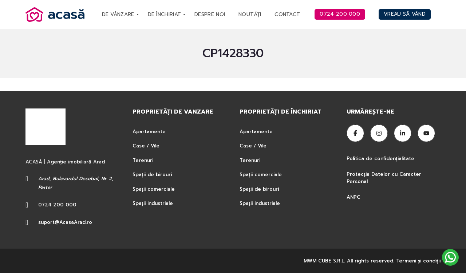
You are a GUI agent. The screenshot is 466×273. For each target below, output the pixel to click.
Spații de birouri (152, 174)
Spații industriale (153, 203)
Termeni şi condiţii (418, 260)
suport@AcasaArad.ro (65, 222)
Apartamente (149, 131)
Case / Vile (146, 145)
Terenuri (143, 160)
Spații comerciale (154, 189)
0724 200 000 (57, 204)
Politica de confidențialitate (381, 158)
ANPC (353, 197)
